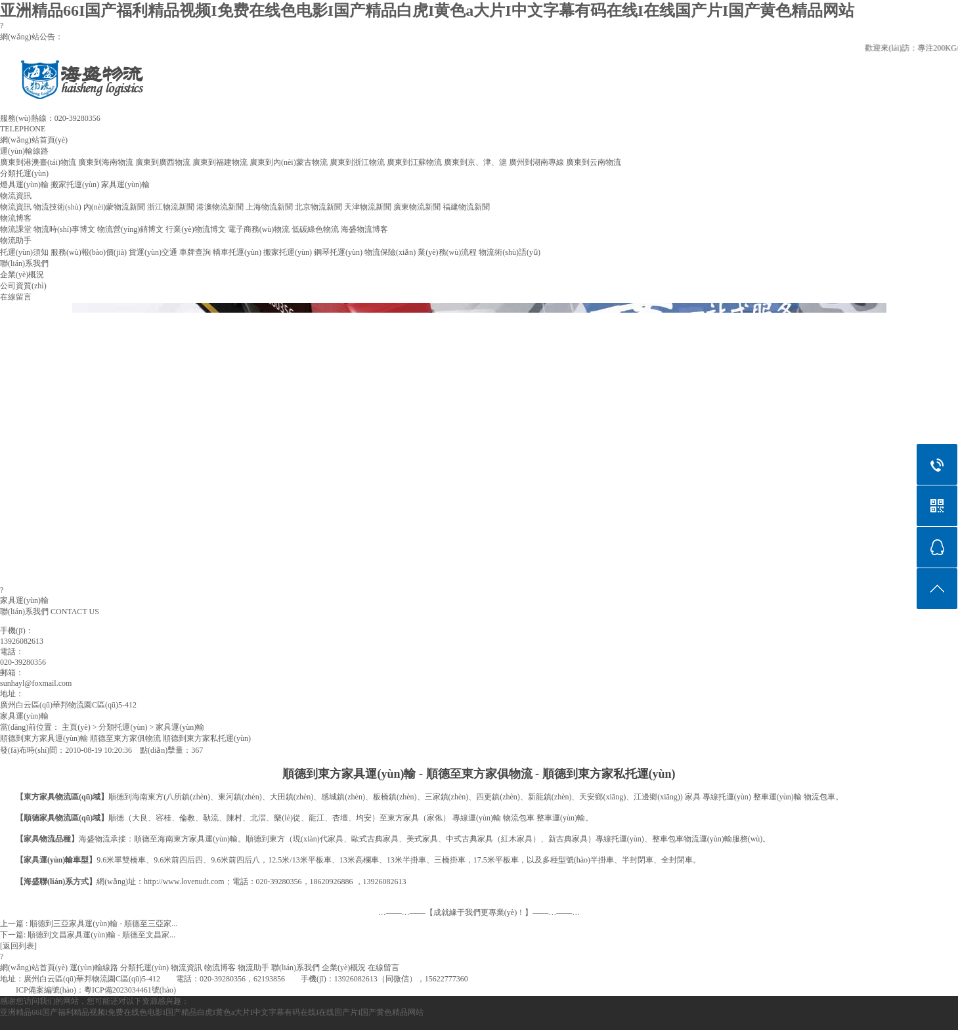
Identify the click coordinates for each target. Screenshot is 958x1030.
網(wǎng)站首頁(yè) (34, 140)
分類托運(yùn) (24, 173)
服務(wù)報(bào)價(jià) (89, 252)
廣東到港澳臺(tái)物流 (38, 162)
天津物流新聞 (367, 207)
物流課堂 (16, 229)
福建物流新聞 (466, 207)
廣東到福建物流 (220, 162)
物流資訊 (16, 195)
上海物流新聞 (269, 207)
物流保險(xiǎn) (390, 252)
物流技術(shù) (57, 207)
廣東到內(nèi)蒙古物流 (289, 162)
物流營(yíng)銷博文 (130, 229)
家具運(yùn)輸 (125, 184)
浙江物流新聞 (170, 207)
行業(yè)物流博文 (195, 229)
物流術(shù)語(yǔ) (509, 252)
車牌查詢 (195, 252)
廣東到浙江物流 (357, 162)
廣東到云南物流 (593, 162)
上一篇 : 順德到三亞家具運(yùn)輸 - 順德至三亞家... (88, 923)
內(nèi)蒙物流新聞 (114, 207)
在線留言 (16, 297)
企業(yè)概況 (22, 274)
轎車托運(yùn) (237, 252)
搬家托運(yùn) (75, 184)
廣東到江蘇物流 (414, 162)
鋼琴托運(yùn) (338, 252)
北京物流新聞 (318, 207)
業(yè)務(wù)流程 (447, 252)
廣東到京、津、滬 (475, 162)
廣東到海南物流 (105, 162)
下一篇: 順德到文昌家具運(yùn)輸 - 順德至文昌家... (87, 934)
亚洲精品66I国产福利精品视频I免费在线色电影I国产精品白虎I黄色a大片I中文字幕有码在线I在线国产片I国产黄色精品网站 (427, 10)
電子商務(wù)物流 (259, 229)
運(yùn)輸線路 (24, 151)
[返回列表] (18, 946)
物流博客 (16, 218)
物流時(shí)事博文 (64, 229)
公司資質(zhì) (23, 285)
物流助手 (16, 240)
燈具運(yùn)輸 (24, 184)
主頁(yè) (76, 727)
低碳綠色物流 (315, 229)
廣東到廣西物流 (162, 162)
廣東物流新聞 (417, 207)
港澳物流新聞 (220, 207)
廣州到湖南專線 (536, 162)
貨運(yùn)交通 (153, 252)
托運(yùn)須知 (24, 252)
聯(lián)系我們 (24, 263)
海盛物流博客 (364, 229)
